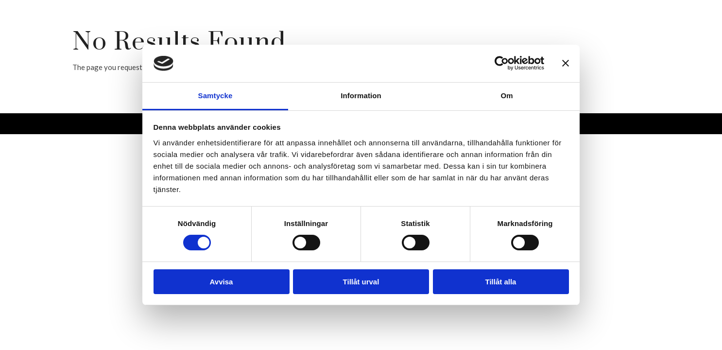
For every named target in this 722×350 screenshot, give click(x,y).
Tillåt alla (500, 282)
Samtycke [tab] (215, 95)
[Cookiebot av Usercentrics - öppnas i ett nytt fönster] (501, 63)
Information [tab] (361, 95)
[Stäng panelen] (565, 63)
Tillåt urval (361, 282)
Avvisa (221, 282)
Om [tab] (506, 95)
